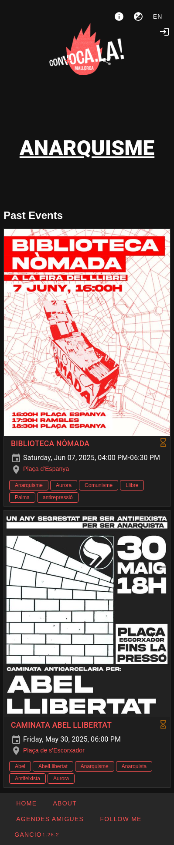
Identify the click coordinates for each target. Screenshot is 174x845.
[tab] (67, 60)
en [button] (158, 16)
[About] (119, 16)
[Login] (164, 31)
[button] (50, 819)
